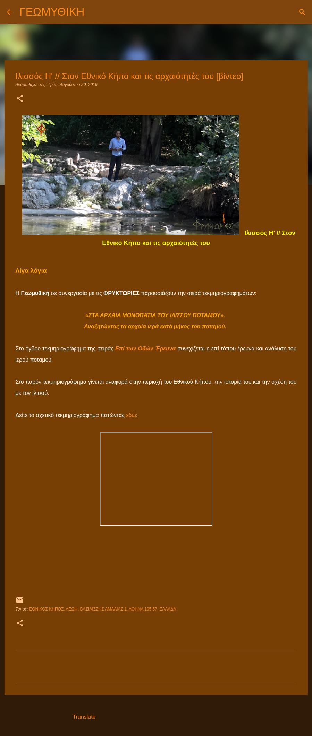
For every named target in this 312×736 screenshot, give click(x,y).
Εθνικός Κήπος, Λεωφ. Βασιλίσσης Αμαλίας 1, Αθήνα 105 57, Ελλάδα (102, 609)
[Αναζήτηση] (94, 12)
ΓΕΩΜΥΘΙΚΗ (51, 12)
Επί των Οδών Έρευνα (145, 349)
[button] (20, 99)
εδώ (131, 415)
